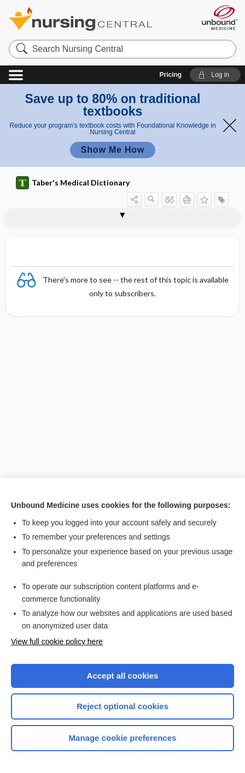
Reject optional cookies (122, 706)
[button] (215, 75)
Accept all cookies (123, 675)
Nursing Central (95, 19)
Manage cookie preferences (123, 737)
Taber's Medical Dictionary (73, 182)
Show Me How (112, 149)
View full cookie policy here (57, 641)
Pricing (171, 75)
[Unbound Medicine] (219, 17)
